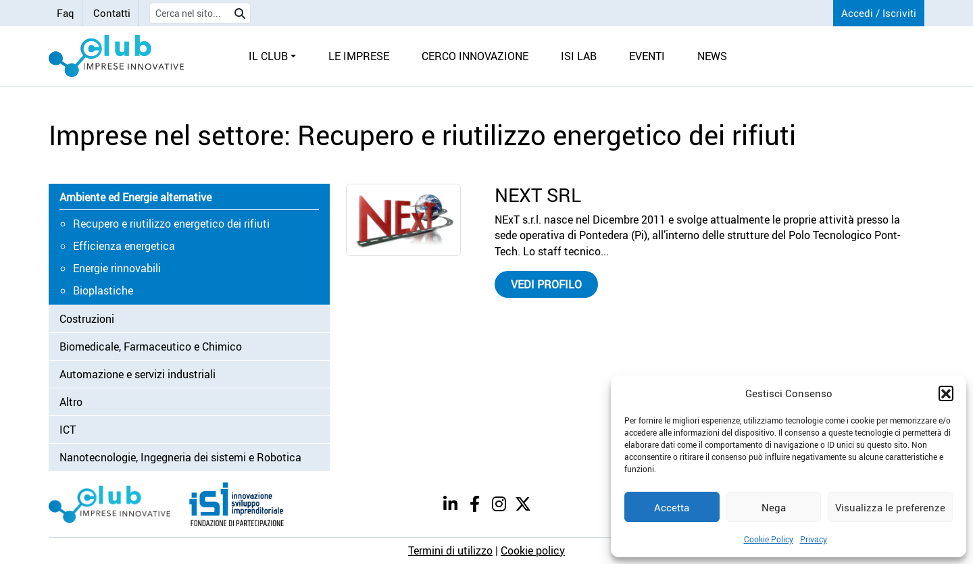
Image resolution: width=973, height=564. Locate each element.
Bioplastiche (103, 290)
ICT (67, 429)
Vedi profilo (546, 284)
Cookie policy (533, 550)
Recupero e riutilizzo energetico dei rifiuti (171, 223)
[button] (946, 393)
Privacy (813, 539)
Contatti (111, 13)
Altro (70, 401)
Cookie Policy (768, 539)
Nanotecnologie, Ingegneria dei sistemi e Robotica (180, 457)
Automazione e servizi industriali (137, 374)
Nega (774, 507)
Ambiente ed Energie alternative (135, 197)
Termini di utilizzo (450, 550)
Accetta (671, 507)
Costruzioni (86, 318)
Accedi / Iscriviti (878, 13)
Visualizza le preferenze (890, 507)
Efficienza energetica (124, 245)
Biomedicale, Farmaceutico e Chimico (150, 346)
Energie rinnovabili (117, 268)
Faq (65, 13)
